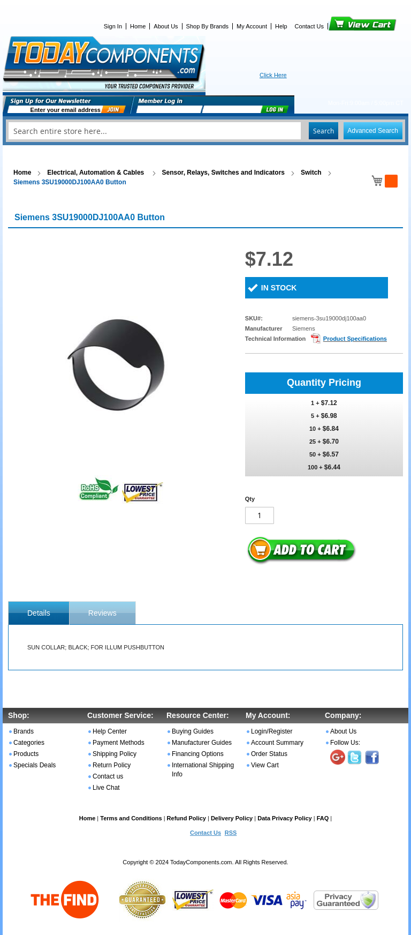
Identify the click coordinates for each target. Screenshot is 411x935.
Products (26, 754)
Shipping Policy (114, 754)
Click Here (273, 75)
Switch (311, 172)
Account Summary (277, 742)
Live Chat (106, 787)
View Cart (344, 26)
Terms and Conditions (131, 818)
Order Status (269, 754)
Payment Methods (118, 742)
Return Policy (112, 765)
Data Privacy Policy (284, 818)
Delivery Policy (232, 818)
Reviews (102, 613)
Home (138, 26)
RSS (231, 832)
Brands (23, 731)
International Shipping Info (203, 769)
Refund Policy (186, 818)
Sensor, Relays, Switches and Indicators (223, 172)
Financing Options (198, 754)
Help (281, 26)
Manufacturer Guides (202, 742)
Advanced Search (372, 130)
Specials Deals (34, 765)
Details (38, 613)
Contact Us (309, 26)
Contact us (108, 776)
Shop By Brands (207, 26)
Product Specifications (355, 338)
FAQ (323, 818)
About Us (166, 26)
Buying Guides (193, 731)
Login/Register (271, 731)
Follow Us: (345, 742)
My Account (252, 26)
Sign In (113, 26)
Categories (28, 742)
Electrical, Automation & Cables (96, 172)
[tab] (39, 613)
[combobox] (205, 130)
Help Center (110, 731)
